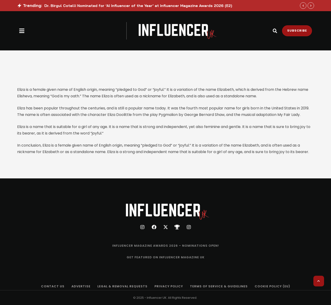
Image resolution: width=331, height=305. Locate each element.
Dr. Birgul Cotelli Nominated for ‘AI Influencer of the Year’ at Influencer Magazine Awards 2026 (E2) (138, 5)
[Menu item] (165, 245)
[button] (22, 31)
